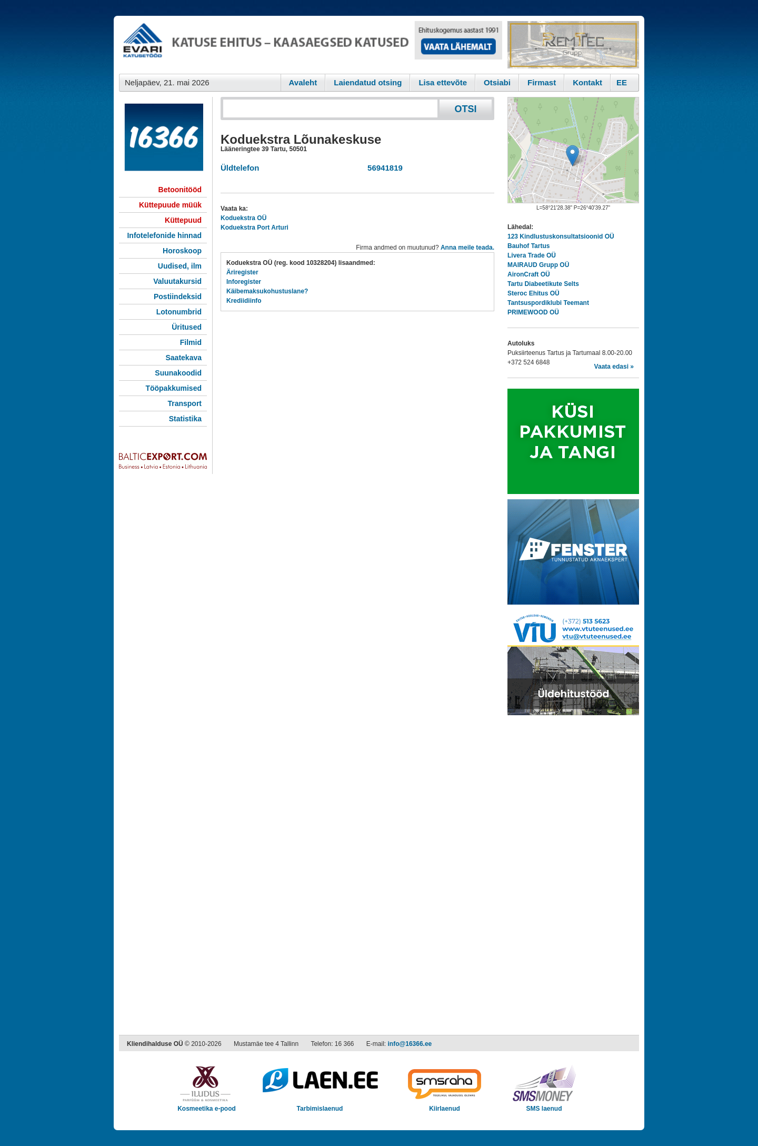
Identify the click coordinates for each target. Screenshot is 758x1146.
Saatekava (183, 357)
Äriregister (242, 272)
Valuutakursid (177, 281)
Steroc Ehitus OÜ (533, 293)
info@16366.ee (410, 1044)
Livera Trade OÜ (531, 255)
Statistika (185, 418)
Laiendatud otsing (368, 82)
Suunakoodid (178, 373)
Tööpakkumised (173, 388)
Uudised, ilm (180, 266)
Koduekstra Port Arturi (254, 227)
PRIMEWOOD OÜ (533, 312)
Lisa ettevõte (442, 82)
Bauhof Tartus (528, 246)
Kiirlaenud (444, 1105)
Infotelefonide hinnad (164, 235)
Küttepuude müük (170, 205)
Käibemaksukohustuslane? (267, 291)
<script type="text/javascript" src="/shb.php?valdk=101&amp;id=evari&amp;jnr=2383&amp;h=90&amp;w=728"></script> (310, 44)
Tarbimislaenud (320, 1105)
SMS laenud (544, 1105)
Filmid (191, 342)
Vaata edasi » (614, 366)
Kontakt (587, 82)
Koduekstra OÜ (243, 218)
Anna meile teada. (467, 247)
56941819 (383, 167)
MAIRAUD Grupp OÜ (538, 265)
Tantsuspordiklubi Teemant (548, 303)
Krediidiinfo (244, 300)
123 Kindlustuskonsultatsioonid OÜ (560, 236)
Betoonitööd (180, 189)
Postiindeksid (178, 296)
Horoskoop (182, 250)
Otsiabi (497, 82)
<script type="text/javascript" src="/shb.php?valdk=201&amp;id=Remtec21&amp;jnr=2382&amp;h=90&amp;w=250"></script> (573, 44)
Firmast (541, 82)
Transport (184, 403)
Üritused (187, 327)
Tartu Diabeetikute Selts (543, 284)
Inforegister (243, 281)
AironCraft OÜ (528, 274)
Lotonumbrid (179, 312)
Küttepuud (183, 220)
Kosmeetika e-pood (206, 1105)
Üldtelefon (240, 167)
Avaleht (303, 82)
